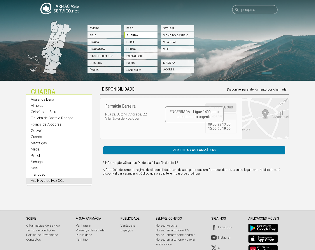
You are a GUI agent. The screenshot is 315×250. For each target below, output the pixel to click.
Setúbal (169, 28)
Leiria (130, 42)
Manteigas (39, 143)
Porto (130, 63)
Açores (168, 69)
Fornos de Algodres (46, 124)
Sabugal (37, 162)
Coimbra (96, 63)
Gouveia (37, 131)
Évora (94, 70)
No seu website (167, 215)
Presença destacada (90, 219)
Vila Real (170, 42)
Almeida (37, 105)
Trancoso (38, 174)
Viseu (166, 49)
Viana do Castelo (175, 35)
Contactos (33, 229)
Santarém (133, 70)
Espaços (127, 219)
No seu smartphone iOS (173, 219)
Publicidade (84, 224)
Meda (35, 149)
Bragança (97, 49)
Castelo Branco (101, 56)
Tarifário (82, 229)
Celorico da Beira (44, 112)
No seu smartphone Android (176, 224)
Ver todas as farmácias (194, 150)
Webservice (165, 233)
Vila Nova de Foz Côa (47, 180)
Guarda (132, 35)
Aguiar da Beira (42, 99)
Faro (129, 28)
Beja (93, 35)
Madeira (169, 62)
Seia (34, 168)
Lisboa (131, 49)
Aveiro (94, 28)
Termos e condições (40, 219)
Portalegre (135, 56)
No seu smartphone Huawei (176, 229)
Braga (94, 42)
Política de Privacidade (42, 224)
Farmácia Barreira (120, 106)
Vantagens (83, 215)
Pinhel (35, 156)
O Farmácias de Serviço (43, 215)
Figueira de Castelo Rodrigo (52, 118)
